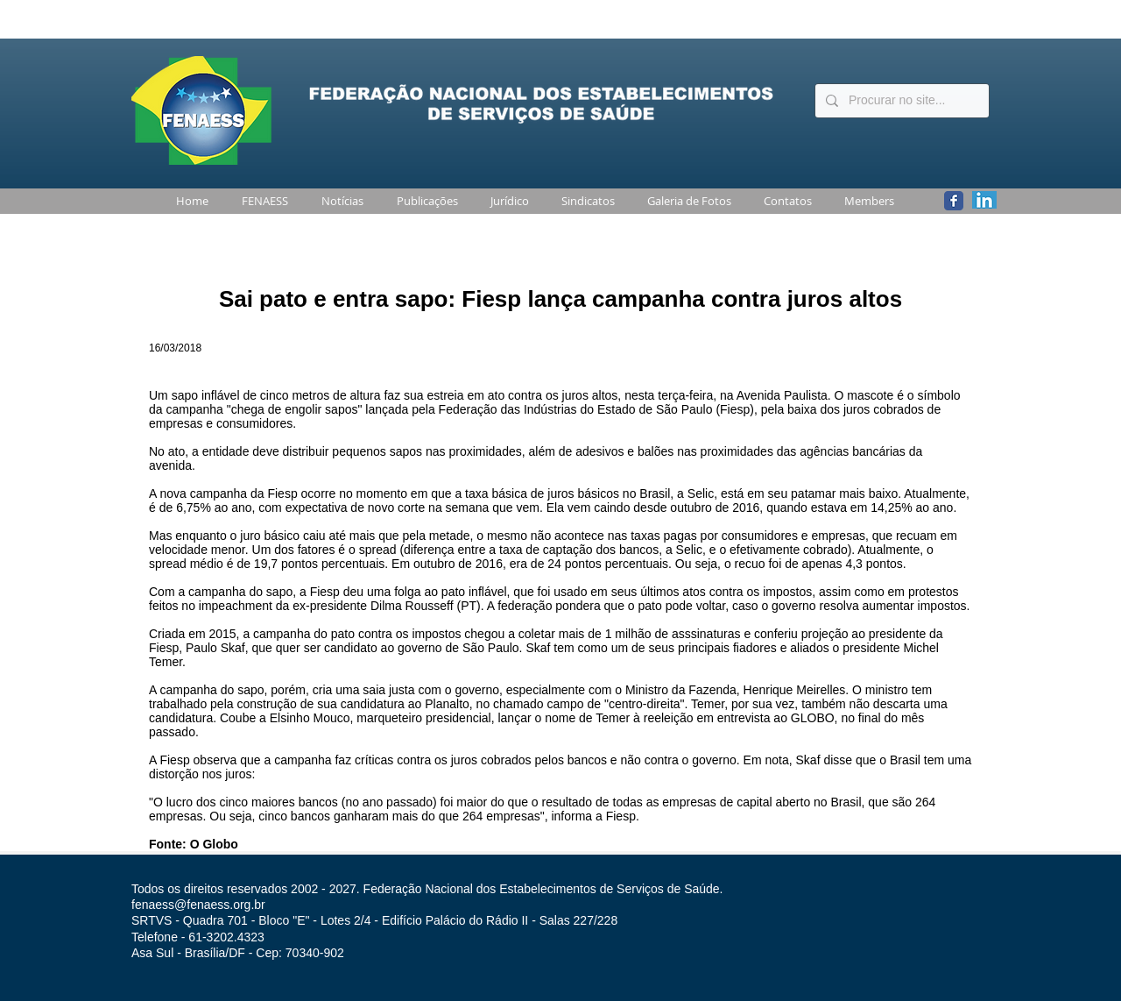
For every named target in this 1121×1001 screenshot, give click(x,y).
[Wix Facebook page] (953, 200)
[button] (261, 201)
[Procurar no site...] (900, 100)
